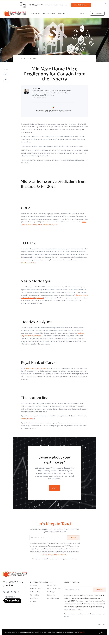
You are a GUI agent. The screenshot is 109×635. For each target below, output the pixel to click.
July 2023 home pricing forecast (35, 368)
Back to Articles (30, 59)
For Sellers (33, 601)
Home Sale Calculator (53, 598)
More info (81, 632)
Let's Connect (51, 595)
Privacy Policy (101, 624)
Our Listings (35, 13)
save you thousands (27, 419)
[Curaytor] (12, 602)
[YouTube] (11, 592)
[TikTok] (18, 592)
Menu (83, 14)
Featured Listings (35, 592)
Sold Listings (51, 592)
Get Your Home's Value (54, 588)
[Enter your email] (50, 537)
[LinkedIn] (8, 592)
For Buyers (33, 585)
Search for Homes (35, 588)
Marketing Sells (49, 13)
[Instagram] (15, 592)
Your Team (61, 13)
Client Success (34, 598)
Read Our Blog (34, 595)
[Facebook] (4, 592)
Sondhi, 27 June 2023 (28, 262)
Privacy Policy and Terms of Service (54, 554)
